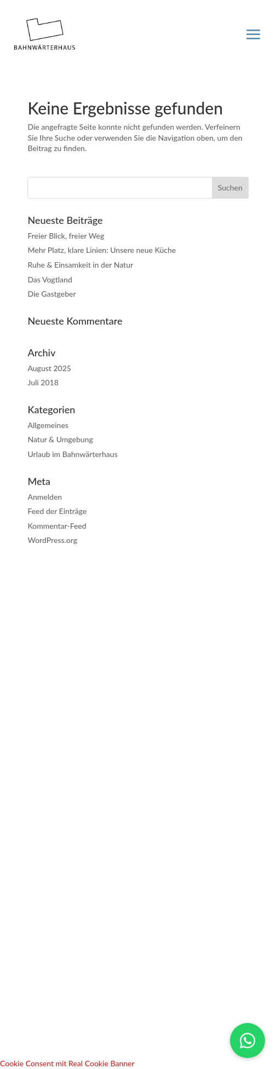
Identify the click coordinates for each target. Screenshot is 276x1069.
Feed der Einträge (57, 511)
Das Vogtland (49, 279)
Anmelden (44, 496)
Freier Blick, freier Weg (65, 235)
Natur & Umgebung (60, 439)
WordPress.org (52, 540)
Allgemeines (47, 425)
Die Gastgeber (51, 293)
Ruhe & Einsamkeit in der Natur (80, 264)
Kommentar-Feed (56, 525)
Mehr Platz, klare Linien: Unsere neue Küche (101, 250)
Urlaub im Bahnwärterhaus (72, 454)
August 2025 (49, 368)
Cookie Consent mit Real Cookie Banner (67, 1063)
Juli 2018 (42, 382)
